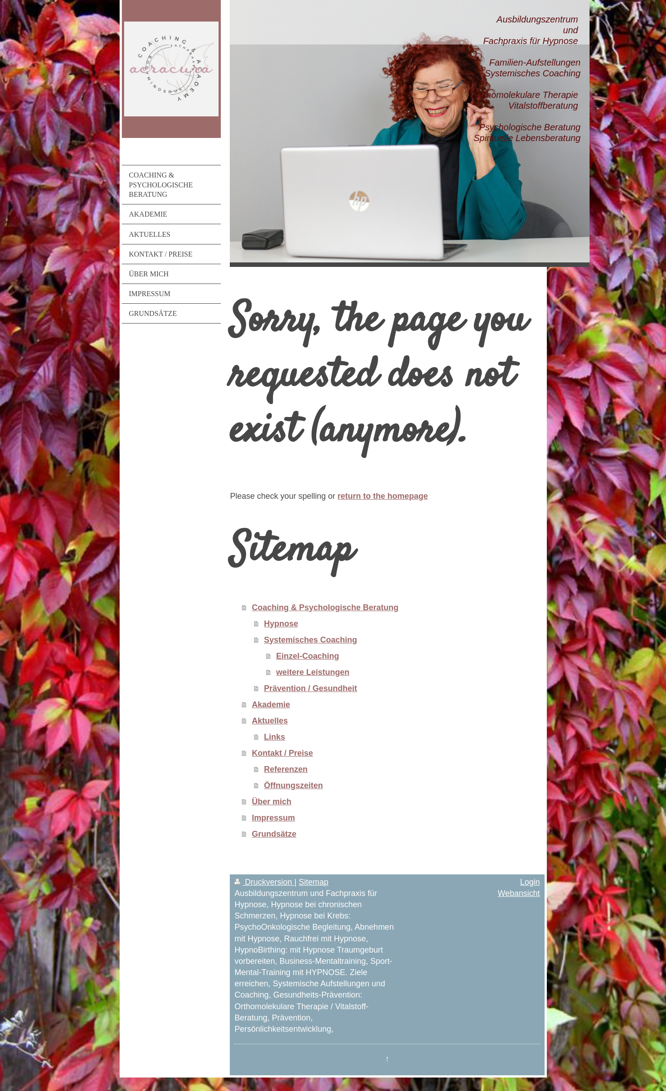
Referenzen (286, 769)
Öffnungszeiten (293, 785)
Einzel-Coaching (307, 656)
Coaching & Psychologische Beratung (325, 607)
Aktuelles (270, 720)
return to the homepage (383, 496)
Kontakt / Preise (282, 753)
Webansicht (519, 893)
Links (274, 736)
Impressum (273, 817)
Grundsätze (274, 833)
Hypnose (281, 623)
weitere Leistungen (312, 672)
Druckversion (264, 882)
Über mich (271, 801)
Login (530, 882)
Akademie (271, 704)
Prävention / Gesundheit (310, 688)
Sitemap (313, 882)
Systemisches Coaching (310, 639)
